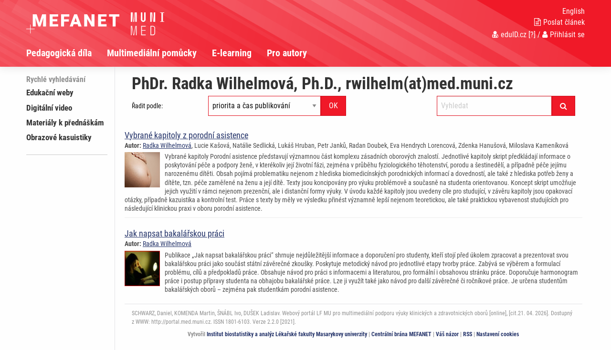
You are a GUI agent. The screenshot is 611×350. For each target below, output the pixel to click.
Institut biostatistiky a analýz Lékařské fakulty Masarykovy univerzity (287, 334)
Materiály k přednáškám (65, 122)
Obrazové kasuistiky (59, 137)
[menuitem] (66, 53)
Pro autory (287, 53)
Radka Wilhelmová (167, 145)
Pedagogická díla (59, 53)
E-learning (232, 53)
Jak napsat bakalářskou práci (174, 233)
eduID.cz (509, 34)
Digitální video (49, 108)
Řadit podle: (147, 106)
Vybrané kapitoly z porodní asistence (186, 135)
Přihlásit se (563, 34)
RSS (467, 334)
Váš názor (447, 334)
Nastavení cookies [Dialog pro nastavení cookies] (497, 334)
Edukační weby (50, 92)
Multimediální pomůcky (152, 53)
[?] (532, 34)
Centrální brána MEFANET (401, 334)
